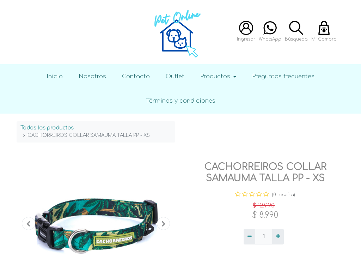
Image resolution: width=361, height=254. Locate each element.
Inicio (55, 76)
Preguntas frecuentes (283, 76)
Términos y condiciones (180, 100)
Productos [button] (216, 76)
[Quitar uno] (249, 236)
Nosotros (92, 76)
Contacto (136, 76)
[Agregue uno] (278, 236)
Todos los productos (47, 128)
